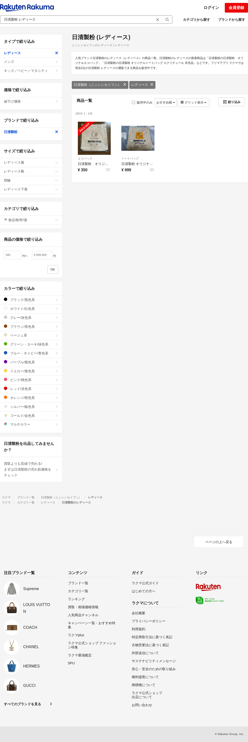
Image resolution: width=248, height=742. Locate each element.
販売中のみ (142, 102)
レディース (142, 85)
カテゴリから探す (196, 20)
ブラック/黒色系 (31, 300)
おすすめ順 (165, 102)
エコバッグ (85, 158)
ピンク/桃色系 (31, 380)
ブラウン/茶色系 (31, 326)
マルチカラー (31, 424)
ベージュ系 (31, 335)
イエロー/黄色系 (31, 371)
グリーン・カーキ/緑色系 (31, 344)
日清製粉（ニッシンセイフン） (100, 85)
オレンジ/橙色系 (31, 398)
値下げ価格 (31, 101)
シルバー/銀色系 (31, 407)
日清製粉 (31, 132)
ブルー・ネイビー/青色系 (31, 353)
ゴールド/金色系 (31, 415)
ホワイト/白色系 (31, 309)
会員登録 (236, 8)
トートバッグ (130, 158)
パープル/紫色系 (31, 362)
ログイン (211, 8)
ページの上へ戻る (218, 542)
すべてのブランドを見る (22, 704)
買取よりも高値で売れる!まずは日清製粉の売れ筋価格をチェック (31, 469)
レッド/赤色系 (31, 389)
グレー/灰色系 (31, 317)
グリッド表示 (193, 102)
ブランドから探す (231, 20)
